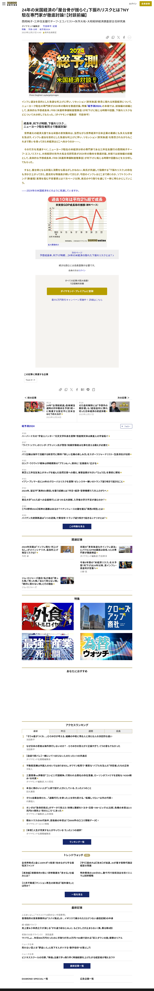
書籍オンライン (71, 962)
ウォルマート (30, 318)
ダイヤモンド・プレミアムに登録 (77, 291)
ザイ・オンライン (71, 967)
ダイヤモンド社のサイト (75, 941)
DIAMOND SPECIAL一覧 (35, 916)
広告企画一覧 (87, 916)
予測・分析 (32, 29)
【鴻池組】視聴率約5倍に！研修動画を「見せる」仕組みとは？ (48, 812)
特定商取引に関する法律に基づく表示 (28, 967)
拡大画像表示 (53, 245)
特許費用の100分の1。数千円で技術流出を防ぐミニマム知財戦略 (106, 812)
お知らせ (124, 962)
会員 (118, 669)
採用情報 (124, 957)
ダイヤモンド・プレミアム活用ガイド (26, 957)
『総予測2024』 (94, 106)
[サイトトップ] (11, 4)
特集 (24, 29)
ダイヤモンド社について (131, 941)
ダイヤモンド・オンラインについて (27, 941)
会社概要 (124, 952)
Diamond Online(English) (76, 947)
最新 (35, 669)
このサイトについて (20, 947)
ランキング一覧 (77, 779)
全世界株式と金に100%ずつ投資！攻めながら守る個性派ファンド (48, 802)
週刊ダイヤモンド (72, 952)
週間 (91, 669)
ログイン (133, 4)
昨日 (63, 669)
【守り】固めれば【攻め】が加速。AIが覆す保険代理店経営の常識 (106, 802)
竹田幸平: (50, 26)
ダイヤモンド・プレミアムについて (25, 952)
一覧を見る (77, 832)
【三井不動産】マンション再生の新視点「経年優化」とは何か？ (48, 822)
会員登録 (145, 4)
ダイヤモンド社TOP (128, 947)
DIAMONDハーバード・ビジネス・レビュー (82, 957)
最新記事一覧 (77, 903)
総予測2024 (45, 29)
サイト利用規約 (18, 962)
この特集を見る (77, 464)
